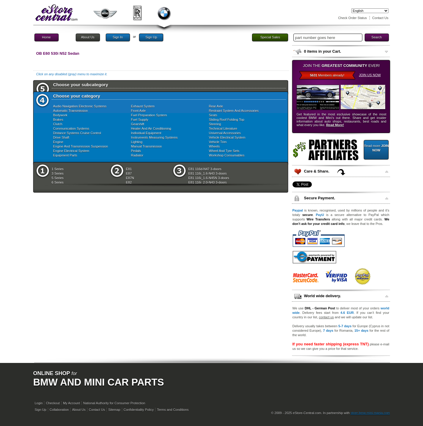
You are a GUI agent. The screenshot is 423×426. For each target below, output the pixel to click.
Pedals (136, 151)
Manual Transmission (146, 146)
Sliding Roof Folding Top (226, 119)
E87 (129, 173)
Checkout (52, 403)
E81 (129, 169)
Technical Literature (223, 128)
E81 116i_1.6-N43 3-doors (207, 173)
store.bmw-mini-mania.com (370, 413)
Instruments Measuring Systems (154, 137)
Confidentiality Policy (139, 409)
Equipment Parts (65, 155)
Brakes (58, 119)
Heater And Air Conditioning (151, 128)
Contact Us (380, 18)
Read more (376, 148)
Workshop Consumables (227, 155)
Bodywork (60, 115)
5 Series (58, 178)
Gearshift (137, 124)
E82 (129, 182)
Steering (215, 124)
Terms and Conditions (172, 409)
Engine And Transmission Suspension (80, 146)
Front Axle (138, 110)
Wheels (214, 146)
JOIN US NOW (370, 75)
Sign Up (151, 37)
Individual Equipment (146, 133)
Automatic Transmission (70, 110)
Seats (213, 115)
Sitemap (114, 409)
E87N (130, 178)
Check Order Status (352, 18)
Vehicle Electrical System (227, 137)
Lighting (137, 142)
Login (39, 403)
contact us (326, 317)
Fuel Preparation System (149, 115)
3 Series (58, 173)
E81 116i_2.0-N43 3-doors (207, 182)
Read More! (335, 125)
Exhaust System (143, 106)
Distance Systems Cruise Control (77, 133)
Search (377, 37)
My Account (71, 403)
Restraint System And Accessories (234, 110)
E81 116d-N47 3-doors (204, 169)
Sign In (118, 37)
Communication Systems (71, 128)
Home (46, 37)
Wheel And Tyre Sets (224, 151)
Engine (58, 142)
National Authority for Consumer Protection (114, 403)
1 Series (58, 169)
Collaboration (59, 409)
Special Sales (270, 37)
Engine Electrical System (71, 151)
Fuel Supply (139, 119)
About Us (87, 37)
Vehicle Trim (218, 142)
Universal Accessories (225, 133)
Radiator (137, 155)
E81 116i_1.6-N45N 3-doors (208, 178)
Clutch (57, 124)
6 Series (58, 182)
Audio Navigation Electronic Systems (80, 106)
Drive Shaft (61, 137)
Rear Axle (216, 106)
